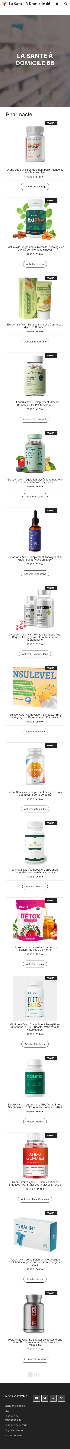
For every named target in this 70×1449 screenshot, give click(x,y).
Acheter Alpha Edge (35, 186)
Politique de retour (15, 1425)
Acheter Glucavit (35, 496)
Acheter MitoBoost (35, 1044)
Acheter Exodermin (35, 341)
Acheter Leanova (35, 886)
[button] (65, 3)
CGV (6, 1411)
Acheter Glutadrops (35, 573)
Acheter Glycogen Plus (35, 653)
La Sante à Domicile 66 (29, 3)
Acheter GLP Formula (35, 419)
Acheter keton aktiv (35, 808)
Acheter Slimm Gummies (35, 1199)
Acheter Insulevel (35, 731)
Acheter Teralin (35, 1279)
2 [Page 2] (34, 1374)
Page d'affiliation (14, 1430)
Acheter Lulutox (35, 963)
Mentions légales (14, 1405)
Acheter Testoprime (35, 1359)
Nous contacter (13, 1435)
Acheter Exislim (35, 264)
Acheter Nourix (35, 1121)
